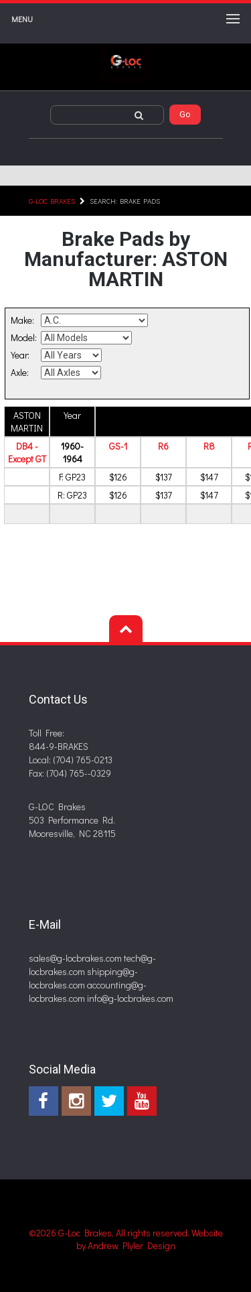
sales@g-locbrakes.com (75, 958)
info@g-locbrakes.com (130, 998)
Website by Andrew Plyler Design (149, 1239)
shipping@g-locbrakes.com (83, 978)
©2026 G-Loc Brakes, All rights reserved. (110, 1232)
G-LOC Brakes (52, 201)
